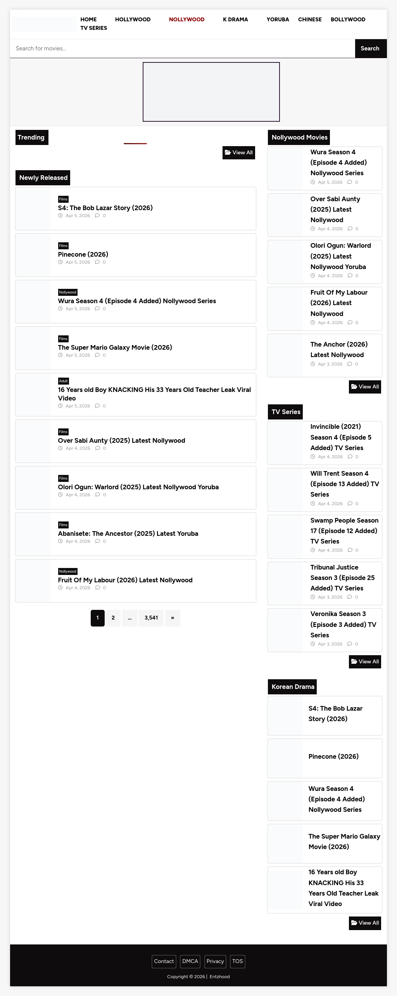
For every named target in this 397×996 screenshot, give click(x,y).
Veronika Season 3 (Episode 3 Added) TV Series (344, 624)
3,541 (151, 618)
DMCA (190, 961)
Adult (63, 381)
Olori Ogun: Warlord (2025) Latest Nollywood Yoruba (138, 487)
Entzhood (220, 976)
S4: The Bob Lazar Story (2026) (105, 208)
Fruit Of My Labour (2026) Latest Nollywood (125, 580)
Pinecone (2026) (83, 254)
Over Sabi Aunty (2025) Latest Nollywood (121, 440)
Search (370, 48)
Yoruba (278, 19)
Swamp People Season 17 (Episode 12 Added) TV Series (345, 530)
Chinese (310, 19)
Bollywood (348, 19)
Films (63, 199)
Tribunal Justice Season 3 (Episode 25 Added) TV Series (343, 577)
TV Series (94, 28)
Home (89, 19)
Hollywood (132, 19)
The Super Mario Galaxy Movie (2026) (115, 347)
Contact (164, 961)
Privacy (215, 961)
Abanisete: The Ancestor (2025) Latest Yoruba (128, 533)
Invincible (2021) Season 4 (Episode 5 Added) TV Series (341, 437)
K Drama (235, 19)
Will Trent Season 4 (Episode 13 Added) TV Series (345, 484)
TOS (237, 961)
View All (238, 152)
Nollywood (187, 19)
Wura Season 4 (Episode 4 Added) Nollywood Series (137, 301)
